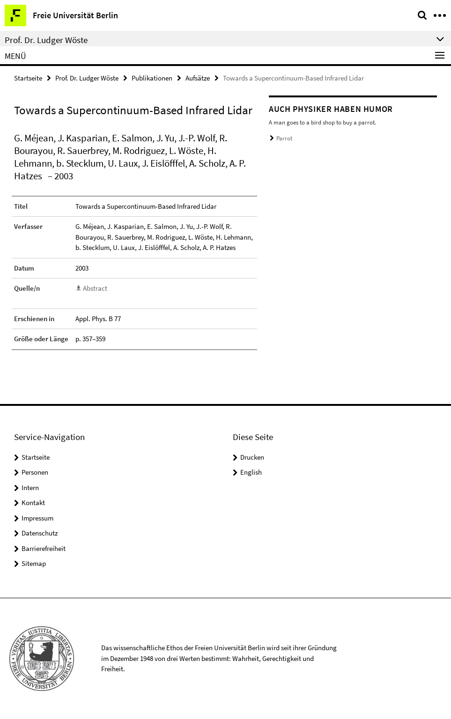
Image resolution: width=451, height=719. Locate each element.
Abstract (95, 288)
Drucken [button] (252, 457)
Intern (30, 487)
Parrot (284, 138)
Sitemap (34, 563)
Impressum (37, 518)
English (251, 472)
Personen (35, 472)
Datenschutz (40, 532)
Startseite (28, 77)
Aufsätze (197, 77)
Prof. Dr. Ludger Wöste (86, 77)
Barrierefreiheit (44, 548)
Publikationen (152, 77)
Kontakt (33, 502)
